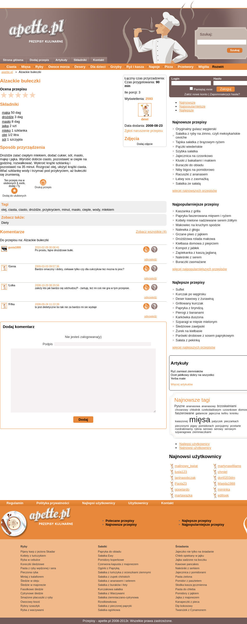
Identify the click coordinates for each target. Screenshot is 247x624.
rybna (197, 428)
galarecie (201, 413)
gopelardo (182, 489)
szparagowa (183, 431)
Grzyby (115, 67)
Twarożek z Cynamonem (191, 609)
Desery (80, 67)
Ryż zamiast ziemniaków (187, 371)
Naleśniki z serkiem (188, 568)
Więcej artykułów (182, 384)
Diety (5, 223)
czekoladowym (211, 409)
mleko (6, 130)
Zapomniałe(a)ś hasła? (225, 94)
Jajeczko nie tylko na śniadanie (195, 551)
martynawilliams (229, 466)
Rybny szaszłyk (30, 605)
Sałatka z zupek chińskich (114, 576)
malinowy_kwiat (186, 466)
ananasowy (209, 406)
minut (66, 209)
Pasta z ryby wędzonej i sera (38, 568)
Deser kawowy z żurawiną (195, 299)
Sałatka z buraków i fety (112, 584)
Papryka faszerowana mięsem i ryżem (203, 216)
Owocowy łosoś (30, 601)
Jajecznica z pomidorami (191, 572)
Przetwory (185, 67)
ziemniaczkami (201, 431)
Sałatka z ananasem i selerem (116, 580)
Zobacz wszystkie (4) (151, 232)
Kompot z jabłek (187, 248)
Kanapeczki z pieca (188, 601)
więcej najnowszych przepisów (194, 191)
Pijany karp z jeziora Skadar (37, 551)
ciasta (12, 209)
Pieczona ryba (29, 572)
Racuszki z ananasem (192, 174)
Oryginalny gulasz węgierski (196, 129)
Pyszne (179, 406)
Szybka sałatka (187, 151)
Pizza (169, 67)
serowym (230, 428)
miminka (224, 489)
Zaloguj (225, 89)
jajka (5, 126)
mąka (6, 112)
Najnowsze (187, 102)
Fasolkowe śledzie (31, 589)
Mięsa (25, 67)
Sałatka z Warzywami (111, 593)
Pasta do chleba (185, 589)
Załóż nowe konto (196, 94)
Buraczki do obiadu (190, 165)
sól (4, 139)
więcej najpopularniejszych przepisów (199, 269)
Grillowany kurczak (189, 303)
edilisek (223, 495)
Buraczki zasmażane (191, 262)
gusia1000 (14, 247)
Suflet (180, 289)
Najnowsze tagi (192, 400)
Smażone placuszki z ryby (36, 597)
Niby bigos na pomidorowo (195, 170)
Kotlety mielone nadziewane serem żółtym (206, 220)
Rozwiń (218, 67)
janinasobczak (185, 478)
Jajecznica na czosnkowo (194, 156)
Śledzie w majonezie (33, 584)
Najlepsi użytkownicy (194, 444)
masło (6, 121)
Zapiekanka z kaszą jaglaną (196, 253)
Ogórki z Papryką (108, 568)
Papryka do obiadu (109, 551)
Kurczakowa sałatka (110, 589)
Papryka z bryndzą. (190, 308)
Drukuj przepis (43, 186)
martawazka (183, 495)
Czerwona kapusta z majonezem (118, 564)
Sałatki (102, 546)
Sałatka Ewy (105, 555)
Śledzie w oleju (29, 580)
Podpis (48, 344)
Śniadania (182, 546)
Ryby (39, 67)
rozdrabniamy (184, 428)
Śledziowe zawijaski (190, 326)
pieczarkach (231, 421)
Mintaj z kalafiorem (32, 576)
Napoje (154, 67)
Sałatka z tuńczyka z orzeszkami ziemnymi (124, 572)
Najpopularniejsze (192, 106)
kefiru (224, 413)
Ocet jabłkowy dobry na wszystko (192, 374)
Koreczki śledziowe (32, 564)
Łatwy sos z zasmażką (192, 179)
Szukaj (234, 50)
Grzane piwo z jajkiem (192, 234)
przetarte (235, 425)
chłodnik (195, 409)
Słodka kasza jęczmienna (191, 584)
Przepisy (89, 621)
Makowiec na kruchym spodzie (198, 225)
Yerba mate (178, 378)
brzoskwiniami (226, 406)
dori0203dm (226, 478)
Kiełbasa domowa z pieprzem (197, 243)
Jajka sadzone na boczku (191, 559)
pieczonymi (182, 425)
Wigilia (203, 67)
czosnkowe (230, 409)
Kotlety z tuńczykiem (33, 555)
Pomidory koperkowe (111, 559)
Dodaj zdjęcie (144, 144)
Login (175, 78)
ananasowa (193, 406)
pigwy (193, 426)
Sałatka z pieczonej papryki (115, 605)
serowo (208, 428)
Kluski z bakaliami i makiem (196, 160)
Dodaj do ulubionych (14, 194)
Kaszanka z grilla (188, 211)
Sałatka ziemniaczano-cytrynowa (118, 597)
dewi (144, 119)
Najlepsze (186, 110)
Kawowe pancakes (187, 564)
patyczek (217, 421)
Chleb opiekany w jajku (190, 555)
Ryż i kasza (135, 67)
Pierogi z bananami (190, 312)
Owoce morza (58, 67)
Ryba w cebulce (30, 559)
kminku (234, 413)
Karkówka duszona (189, 317)
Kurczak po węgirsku (191, 294)
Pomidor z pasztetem (189, 580)
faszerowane (184, 413)
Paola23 (181, 483)
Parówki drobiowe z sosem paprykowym (205, 335)
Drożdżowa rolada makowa (195, 239)
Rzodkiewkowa (107, 601)
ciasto (23, 209)
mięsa (199, 419)
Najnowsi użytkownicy (195, 448)
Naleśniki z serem (189, 257)
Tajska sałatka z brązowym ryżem (200, 142)
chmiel (222, 472)
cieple (86, 209)
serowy (218, 428)
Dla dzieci (98, 67)
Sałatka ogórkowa (109, 609)
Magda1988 (226, 483)
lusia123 (181, 472)
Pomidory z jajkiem (187, 593)
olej (4, 135)
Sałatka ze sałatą (188, 183)
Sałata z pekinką (188, 340)
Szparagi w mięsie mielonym (196, 322)
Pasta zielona (184, 576)
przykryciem (51, 209)
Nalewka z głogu (188, 229)
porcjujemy (222, 425)
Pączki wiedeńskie (189, 147)
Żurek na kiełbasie (189, 331)
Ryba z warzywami (32, 609)
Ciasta (11, 67)
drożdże (8, 117)
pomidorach (206, 425)
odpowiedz (150, 259)
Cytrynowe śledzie (31, 593)
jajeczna (214, 413)
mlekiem (108, 209)
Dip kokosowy (184, 605)
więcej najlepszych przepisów (193, 347)
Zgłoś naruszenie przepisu (144, 131)
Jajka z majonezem (187, 597)
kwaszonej (181, 421)
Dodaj (83, 419)
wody (96, 209)
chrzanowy (181, 409)
